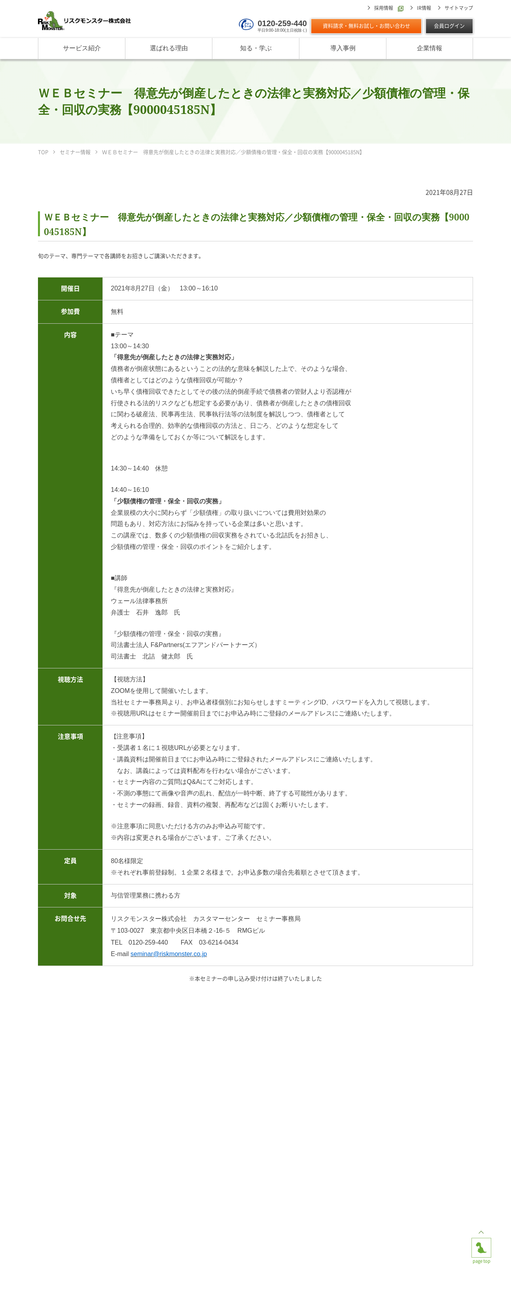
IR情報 (424, 8)
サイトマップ (459, 8)
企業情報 (429, 48)
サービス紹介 (82, 48)
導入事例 (343, 48)
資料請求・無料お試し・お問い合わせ (366, 25)
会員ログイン (449, 25)
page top (481, 1244)
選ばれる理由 (169, 48)
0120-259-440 (282, 23)
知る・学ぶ (256, 48)
